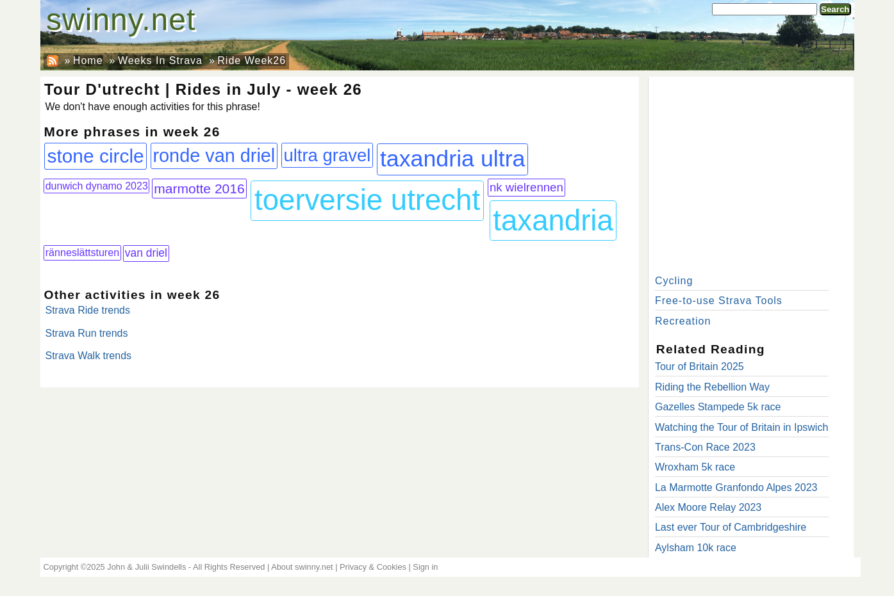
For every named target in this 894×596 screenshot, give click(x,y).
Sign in (425, 567)
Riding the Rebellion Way (712, 387)
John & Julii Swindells (146, 567)
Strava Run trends (87, 333)
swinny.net (120, 19)
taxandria (553, 220)
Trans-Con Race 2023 (705, 447)
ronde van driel (214, 155)
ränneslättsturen (82, 252)
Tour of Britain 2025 (699, 366)
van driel (146, 252)
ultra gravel (326, 155)
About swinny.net (302, 567)
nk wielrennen (526, 187)
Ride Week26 (251, 60)
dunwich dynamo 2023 (97, 186)
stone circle (95, 155)
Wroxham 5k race (695, 467)
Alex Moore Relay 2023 (708, 507)
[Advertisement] (751, 173)
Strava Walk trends (89, 355)
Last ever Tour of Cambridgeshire (730, 527)
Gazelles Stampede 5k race (718, 406)
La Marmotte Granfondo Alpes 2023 (736, 487)
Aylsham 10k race (695, 547)
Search (835, 9)
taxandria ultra (453, 159)
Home (88, 60)
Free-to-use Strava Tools (718, 300)
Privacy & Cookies (373, 567)
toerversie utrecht (367, 200)
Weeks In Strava (160, 60)
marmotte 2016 (199, 188)
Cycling (674, 280)
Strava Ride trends (88, 310)
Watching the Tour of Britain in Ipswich (741, 427)
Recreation (683, 321)
